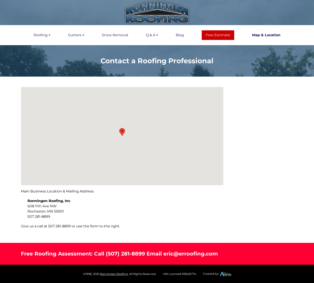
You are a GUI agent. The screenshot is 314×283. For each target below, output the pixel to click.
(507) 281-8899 (125, 253)
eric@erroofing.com (190, 253)
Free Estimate (218, 35)
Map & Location (266, 35)
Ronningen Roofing (114, 274)
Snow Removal (115, 35)
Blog (180, 35)
